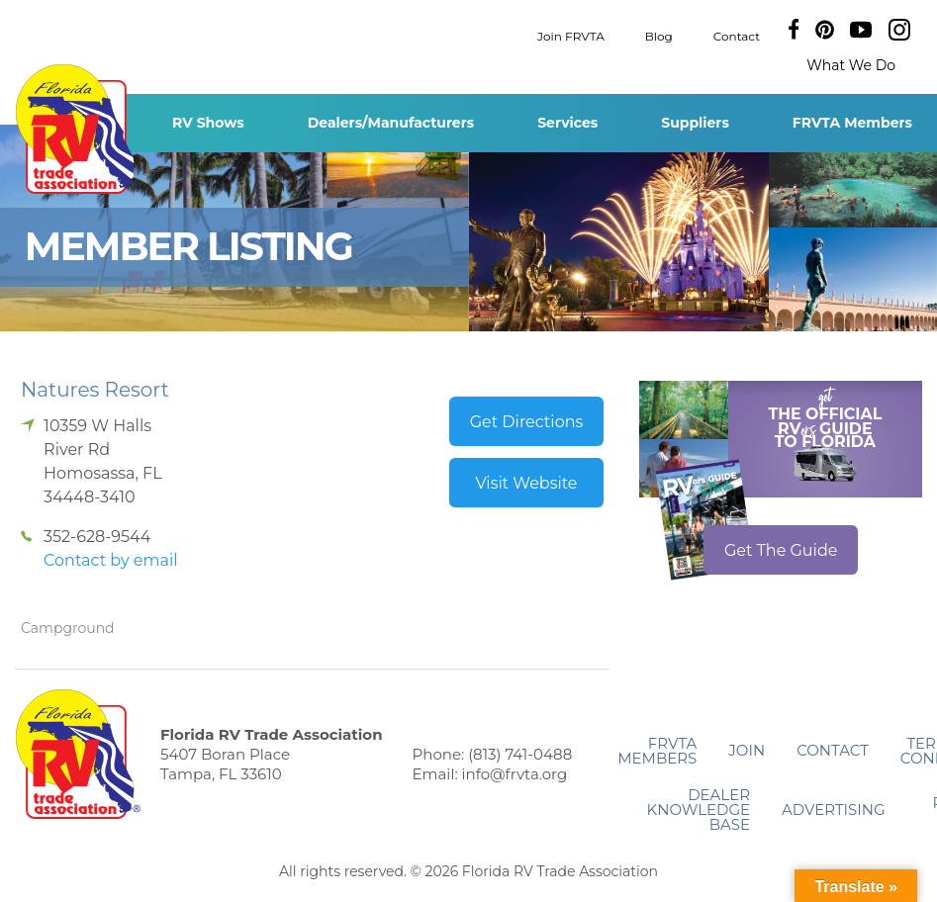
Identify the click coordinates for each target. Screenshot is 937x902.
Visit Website (526, 483)
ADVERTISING (834, 809)
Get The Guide (781, 550)
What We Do (850, 65)
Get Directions (527, 421)
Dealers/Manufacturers (391, 123)
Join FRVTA (571, 35)
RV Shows (208, 123)
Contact (736, 35)
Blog (659, 35)
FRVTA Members (852, 123)
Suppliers (695, 123)
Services (567, 123)
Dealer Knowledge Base (698, 809)
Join (746, 750)
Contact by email (110, 560)
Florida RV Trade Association (78, 129)
